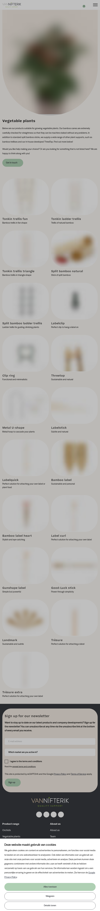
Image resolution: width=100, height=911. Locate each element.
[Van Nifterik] (11, 4)
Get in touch (12, 163)
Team (53, 836)
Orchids (6, 830)
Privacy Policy (60, 774)
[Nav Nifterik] (50, 802)
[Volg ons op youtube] (61, 814)
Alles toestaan (50, 887)
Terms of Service (78, 774)
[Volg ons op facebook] (39, 814)
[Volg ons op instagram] (46, 814)
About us (55, 830)
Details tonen (50, 905)
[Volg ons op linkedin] (54, 814)
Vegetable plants (11, 836)
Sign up (11, 782)
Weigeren (50, 896)
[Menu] (95, 4)
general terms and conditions (24, 767)
